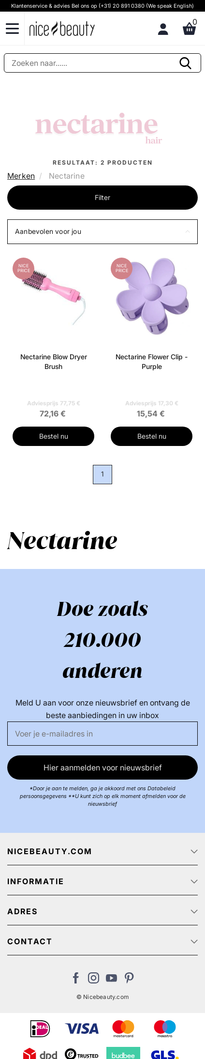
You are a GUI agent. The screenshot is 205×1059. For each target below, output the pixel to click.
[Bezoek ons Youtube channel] (111, 980)
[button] (102, 232)
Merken (21, 176)
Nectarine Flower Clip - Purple (152, 361)
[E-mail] (102, 733)
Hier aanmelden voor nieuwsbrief (103, 767)
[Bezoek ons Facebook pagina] (76, 980)
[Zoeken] (102, 63)
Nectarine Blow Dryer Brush (53, 361)
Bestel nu (53, 436)
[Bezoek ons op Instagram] (94, 980)
